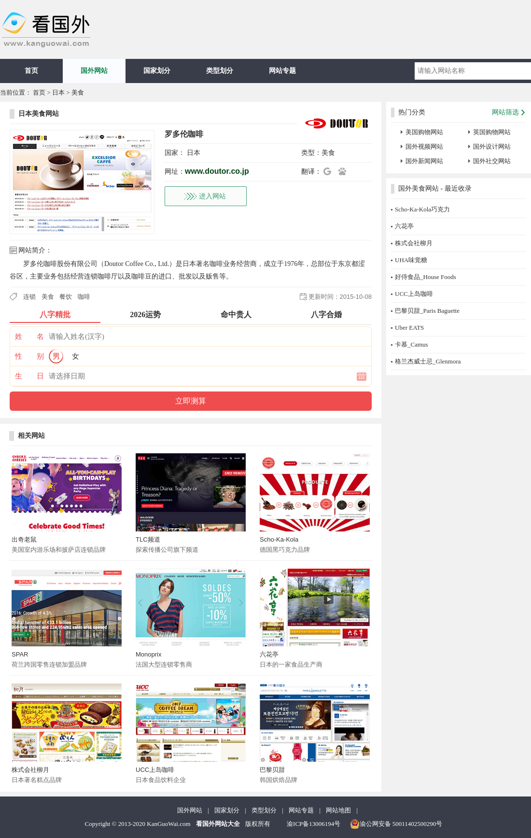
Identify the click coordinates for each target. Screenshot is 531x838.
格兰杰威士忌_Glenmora (428, 361)
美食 (77, 92)
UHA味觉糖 (411, 260)
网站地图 (338, 810)
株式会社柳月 (30, 769)
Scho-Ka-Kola (279, 539)
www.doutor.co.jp (217, 171)
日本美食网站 (38, 113)
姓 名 (29, 336)
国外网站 (94, 70)
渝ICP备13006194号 (313, 823)
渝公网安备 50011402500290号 (396, 824)
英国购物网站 (492, 132)
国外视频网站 (424, 146)
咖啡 (84, 296)
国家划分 (156, 70)
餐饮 (65, 296)
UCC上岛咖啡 (155, 769)
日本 (58, 92)
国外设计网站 (492, 146)
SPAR (20, 654)
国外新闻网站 (424, 161)
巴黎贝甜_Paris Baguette (427, 310)
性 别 (29, 356)
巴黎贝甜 (272, 769)
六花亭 (269, 654)
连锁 (29, 296)
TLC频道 (148, 539)
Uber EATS (409, 327)
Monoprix (148, 654)
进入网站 (212, 196)
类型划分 (219, 70)
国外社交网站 (492, 161)
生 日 (29, 376)
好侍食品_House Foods (425, 276)
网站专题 (282, 70)
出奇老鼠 (24, 539)
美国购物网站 (424, 132)
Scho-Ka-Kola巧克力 (422, 209)
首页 (31, 70)
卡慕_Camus (411, 344)
